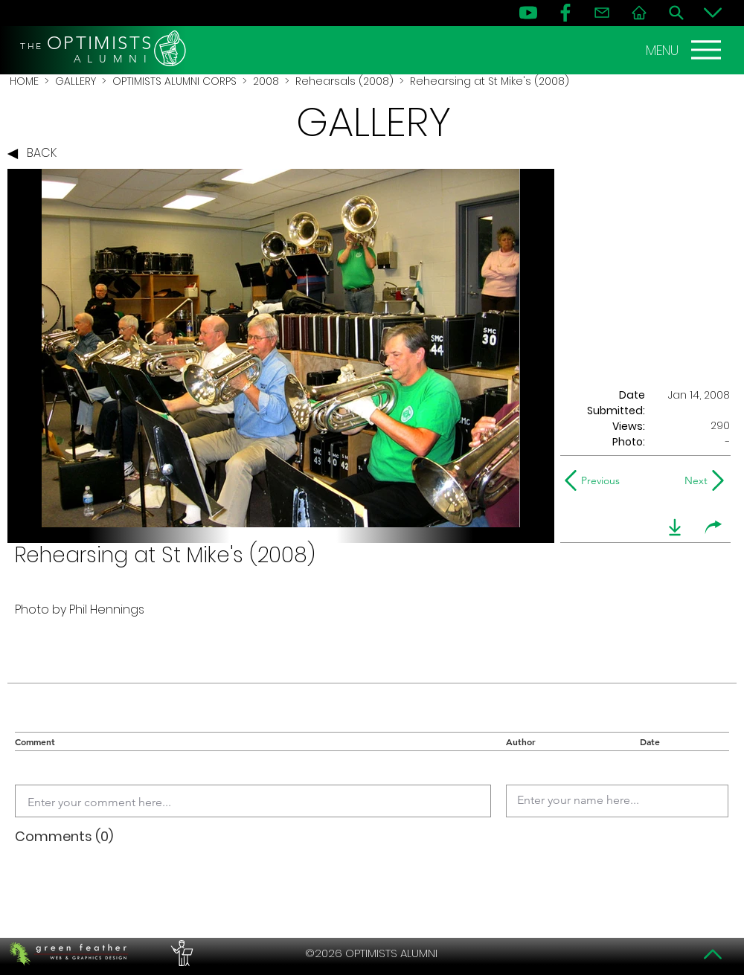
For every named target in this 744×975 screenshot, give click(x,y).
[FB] (565, 12)
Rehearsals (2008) (344, 81)
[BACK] (35, 154)
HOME (24, 81)
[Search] (676, 12)
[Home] (639, 12)
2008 (266, 81)
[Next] (693, 480)
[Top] (712, 954)
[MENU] (685, 49)
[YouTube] (528, 12)
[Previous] (595, 480)
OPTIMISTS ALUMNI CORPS (174, 81)
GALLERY (75, 81)
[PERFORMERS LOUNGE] (180, 953)
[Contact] (602, 12)
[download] (675, 527)
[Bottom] (712, 12)
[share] (713, 527)
